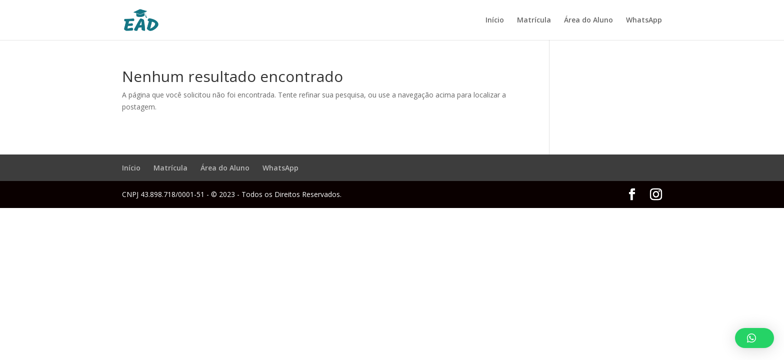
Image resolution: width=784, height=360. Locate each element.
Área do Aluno (588, 20)
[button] (754, 338)
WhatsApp (644, 20)
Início (495, 20)
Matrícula (534, 20)
